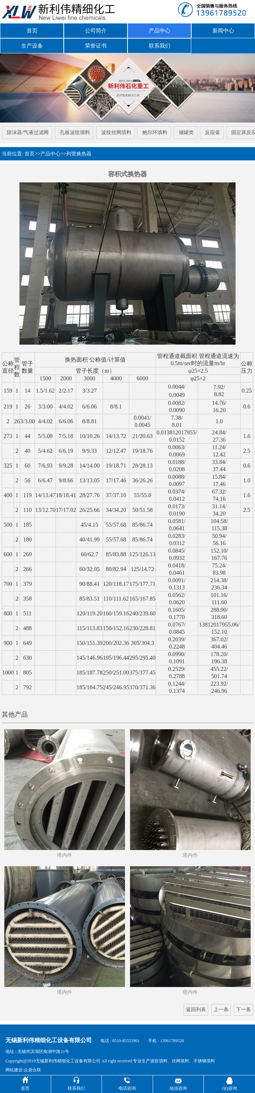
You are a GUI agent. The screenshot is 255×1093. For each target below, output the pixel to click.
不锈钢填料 (204, 1056)
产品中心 (159, 30)
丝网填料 (180, 1056)
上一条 (221, 1005)
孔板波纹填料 (74, 129)
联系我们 (159, 44)
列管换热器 (78, 149)
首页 (32, 30)
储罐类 (186, 129)
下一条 (243, 1005)
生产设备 (32, 44)
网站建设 (14, 1065)
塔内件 (64, 851)
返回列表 (196, 1005)
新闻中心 (223, 30)
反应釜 (213, 129)
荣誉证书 (96, 44)
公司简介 (96, 30)
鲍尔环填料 (155, 129)
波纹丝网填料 (116, 129)
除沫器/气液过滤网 (27, 129)
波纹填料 (158, 1056)
